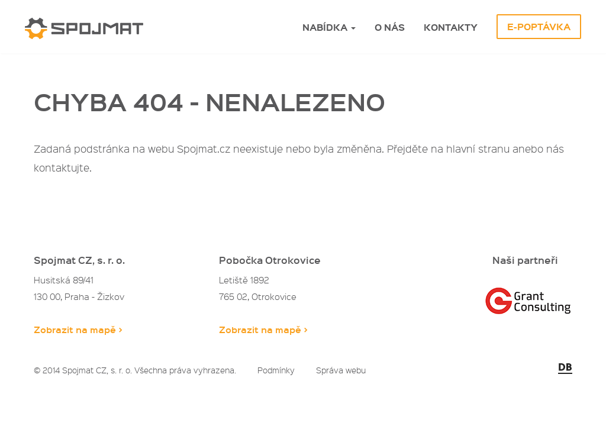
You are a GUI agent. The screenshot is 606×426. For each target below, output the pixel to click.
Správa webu (341, 369)
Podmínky (276, 369)
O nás (390, 27)
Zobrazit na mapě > (78, 329)
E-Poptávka (538, 26)
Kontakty (451, 27)
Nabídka (329, 27)
